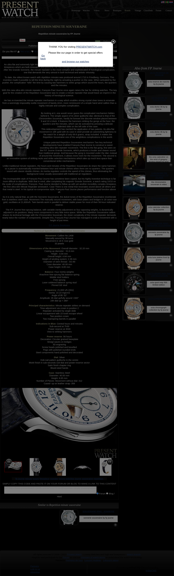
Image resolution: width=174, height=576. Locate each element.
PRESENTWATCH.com (89, 46)
